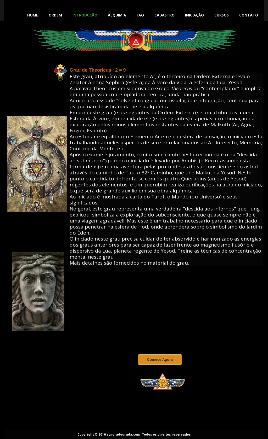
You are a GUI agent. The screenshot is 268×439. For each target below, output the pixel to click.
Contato (248, 15)
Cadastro (164, 15)
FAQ (140, 15)
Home (32, 15)
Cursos (221, 15)
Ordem (55, 15)
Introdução (84, 15)
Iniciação (194, 15)
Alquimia (117, 15)
